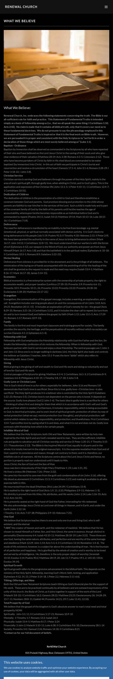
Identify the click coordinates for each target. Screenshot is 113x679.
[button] (106, 7)
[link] (21, 6)
